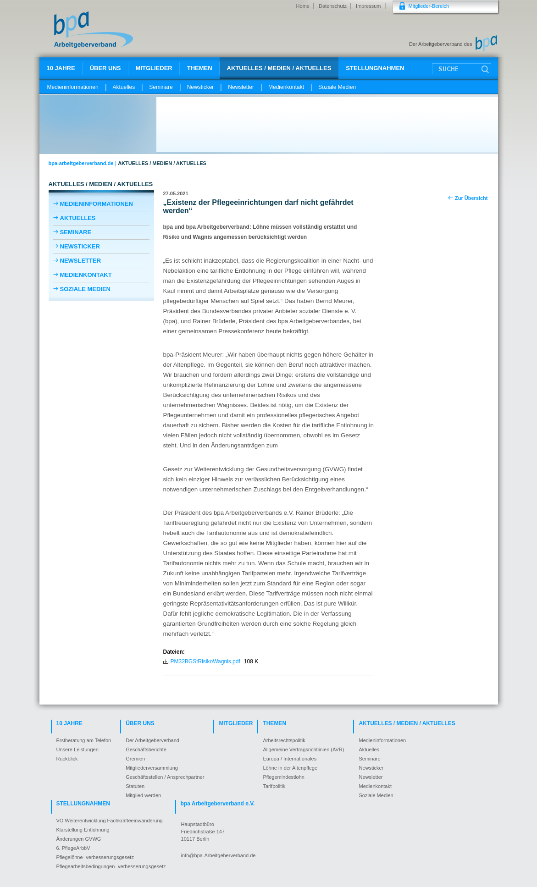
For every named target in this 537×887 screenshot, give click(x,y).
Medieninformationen (73, 87)
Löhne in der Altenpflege (290, 768)
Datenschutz (333, 6)
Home (303, 6)
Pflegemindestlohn (283, 777)
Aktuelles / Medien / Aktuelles (279, 68)
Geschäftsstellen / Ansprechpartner (165, 777)
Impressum (368, 6)
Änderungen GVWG (78, 839)
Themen (199, 68)
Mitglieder (154, 68)
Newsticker (200, 87)
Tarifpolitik (274, 786)
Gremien (135, 758)
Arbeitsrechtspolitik (284, 740)
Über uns (105, 68)
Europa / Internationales (289, 758)
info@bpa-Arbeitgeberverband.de (218, 855)
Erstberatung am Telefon (83, 740)
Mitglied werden (143, 795)
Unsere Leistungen (77, 749)
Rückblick (67, 758)
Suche (461, 68)
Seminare (160, 87)
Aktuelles (124, 87)
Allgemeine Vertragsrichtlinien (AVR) (303, 749)
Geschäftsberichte (146, 749)
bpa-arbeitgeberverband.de (81, 163)
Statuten (135, 786)
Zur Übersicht (471, 198)
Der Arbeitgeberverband (152, 740)
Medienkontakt (286, 87)
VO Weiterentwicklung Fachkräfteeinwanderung (109, 820)
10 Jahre (61, 68)
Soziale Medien (337, 87)
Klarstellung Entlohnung (83, 829)
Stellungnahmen (375, 68)
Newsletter (241, 87)
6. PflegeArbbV (73, 848)
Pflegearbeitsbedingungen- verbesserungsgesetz (111, 866)
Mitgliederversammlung (152, 768)
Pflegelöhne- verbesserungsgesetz (95, 857)
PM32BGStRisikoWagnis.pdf (205, 661)
